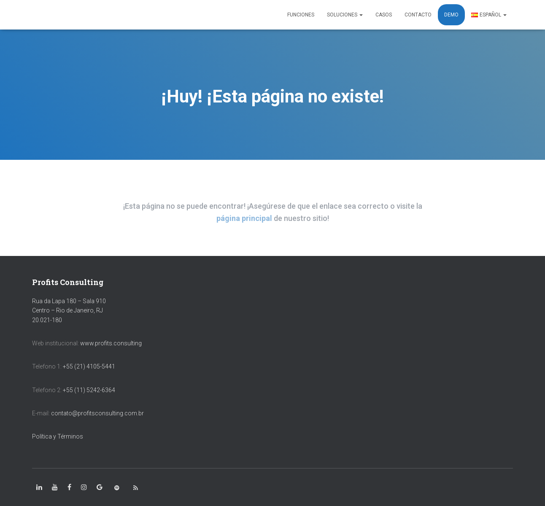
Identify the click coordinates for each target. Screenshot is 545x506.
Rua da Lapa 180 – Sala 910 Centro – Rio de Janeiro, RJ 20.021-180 (69, 310)
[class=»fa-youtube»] (55, 487)
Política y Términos (57, 436)
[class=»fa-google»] (99, 487)
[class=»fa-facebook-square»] (69, 487)
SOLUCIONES (345, 15)
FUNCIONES (300, 15)
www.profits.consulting (111, 343)
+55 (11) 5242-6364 (89, 390)
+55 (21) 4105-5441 (89, 366)
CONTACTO (418, 15)
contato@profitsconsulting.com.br (97, 413)
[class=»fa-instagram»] (84, 487)
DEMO (451, 15)
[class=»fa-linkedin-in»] (39, 487)
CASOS (383, 15)
